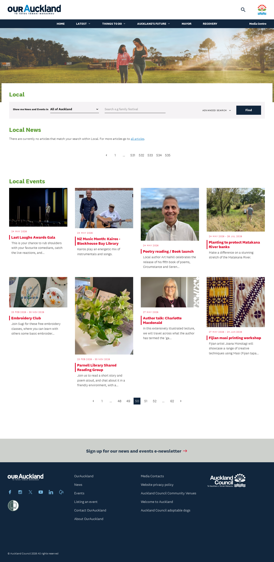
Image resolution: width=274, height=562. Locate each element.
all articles (137, 139)
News (78, 485)
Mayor (186, 23)
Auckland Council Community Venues (168, 493)
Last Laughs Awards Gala (33, 237)
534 (159, 155)
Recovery (210, 23)
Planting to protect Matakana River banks (234, 244)
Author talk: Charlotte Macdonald (162, 320)
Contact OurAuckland (90, 510)
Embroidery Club (26, 318)
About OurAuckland (88, 519)
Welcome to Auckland (157, 502)
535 (167, 155)
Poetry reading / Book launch (168, 251)
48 (119, 401)
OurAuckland (83, 476)
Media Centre (257, 23)
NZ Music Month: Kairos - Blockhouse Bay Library (98, 241)
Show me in (30, 109)
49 (128, 401)
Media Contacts (152, 476)
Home (61, 23)
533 (150, 155)
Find (248, 110)
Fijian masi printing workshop (235, 338)
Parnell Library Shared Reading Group (96, 367)
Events (79, 493)
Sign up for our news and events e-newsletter (137, 453)
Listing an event (86, 502)
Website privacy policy (157, 485)
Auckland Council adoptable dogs (165, 510)
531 (132, 155)
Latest (83, 23)
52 (154, 401)
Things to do (114, 23)
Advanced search (216, 110)
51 (145, 401)
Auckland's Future (153, 23)
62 (172, 401)
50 (137, 401)
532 (141, 155)
